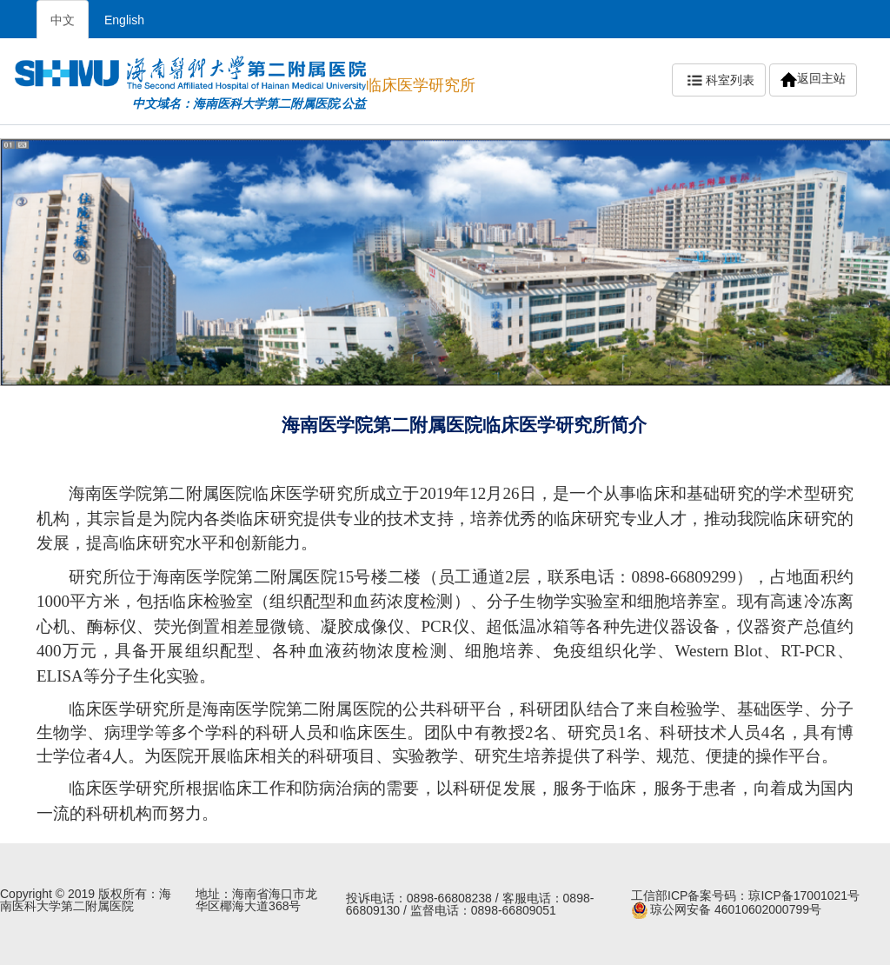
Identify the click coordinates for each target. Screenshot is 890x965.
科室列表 (718, 81)
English (124, 20)
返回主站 (813, 79)
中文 (62, 20)
